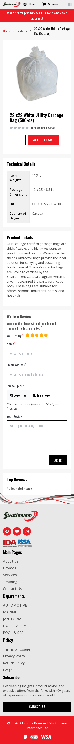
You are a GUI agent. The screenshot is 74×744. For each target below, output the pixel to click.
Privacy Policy (14, 656)
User (29, 4)
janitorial (22, 31)
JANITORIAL (13, 619)
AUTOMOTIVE (15, 605)
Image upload (15, 385)
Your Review (15, 416)
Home (6, 31)
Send (58, 460)
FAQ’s (7, 669)
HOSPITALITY (14, 625)
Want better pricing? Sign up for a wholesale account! (37, 15)
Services (10, 575)
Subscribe (37, 707)
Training (10, 581)
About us (10, 561)
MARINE (10, 612)
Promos (9, 568)
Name (11, 343)
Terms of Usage (16, 649)
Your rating (15, 335)
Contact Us (12, 588)
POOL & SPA (13, 632)
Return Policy (14, 663)
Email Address (16, 365)
